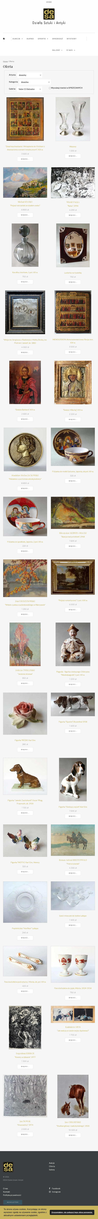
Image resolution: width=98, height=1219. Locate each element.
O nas (69, 50)
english (49, 2)
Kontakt (6, 1192)
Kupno (30, 39)
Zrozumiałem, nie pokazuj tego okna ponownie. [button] (72, 1212)
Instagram (55, 1192)
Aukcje (16, 39)
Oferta (42, 39)
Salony (56, 50)
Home (5, 61)
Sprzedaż (57, 39)
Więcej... (25, 159)
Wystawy (72, 39)
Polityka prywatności (12, 1195)
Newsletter (12, 1202)
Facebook (54, 1188)
